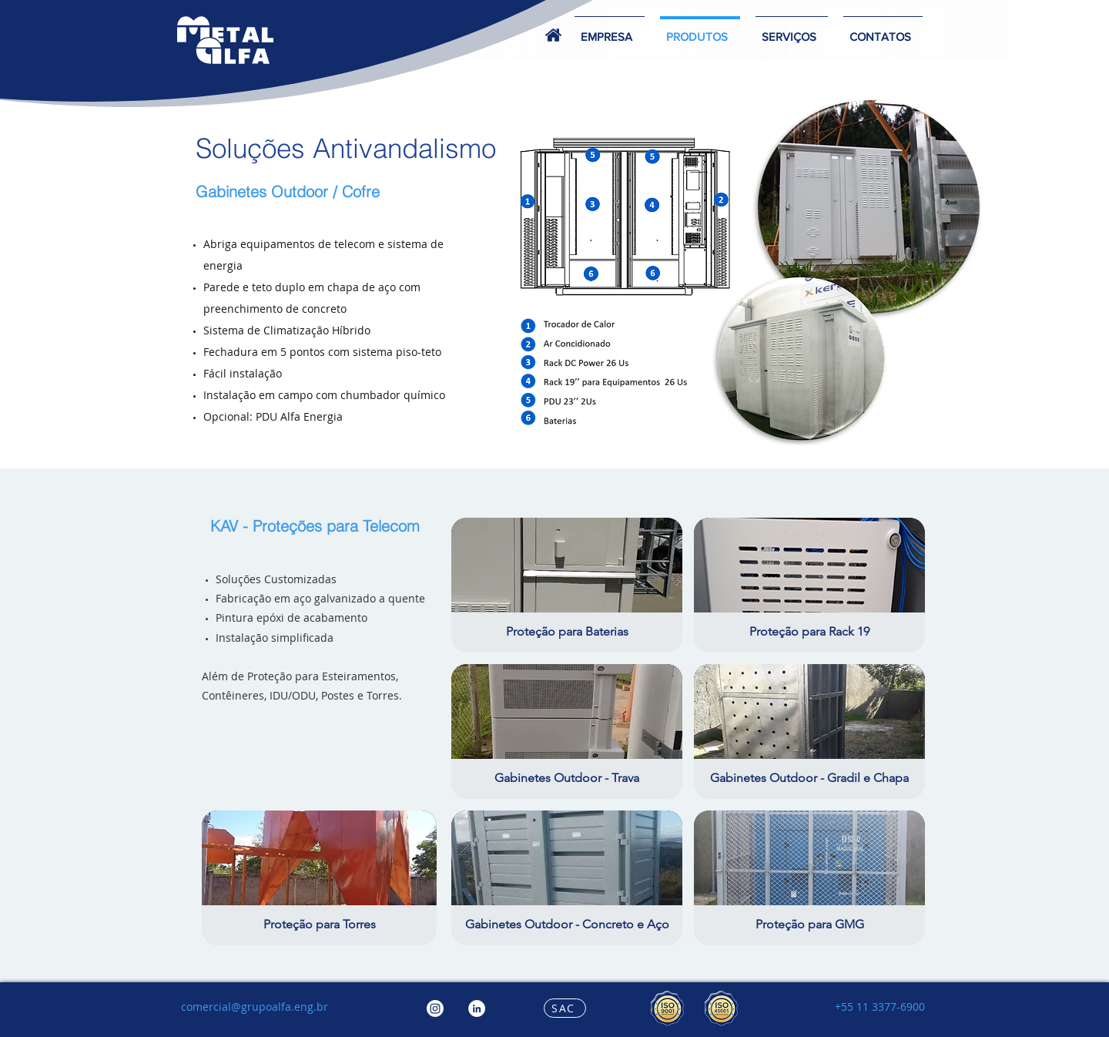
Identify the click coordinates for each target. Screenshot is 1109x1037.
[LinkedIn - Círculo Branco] (476, 1008)
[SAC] (565, 1008)
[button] (792, 29)
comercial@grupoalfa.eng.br (254, 1006)
